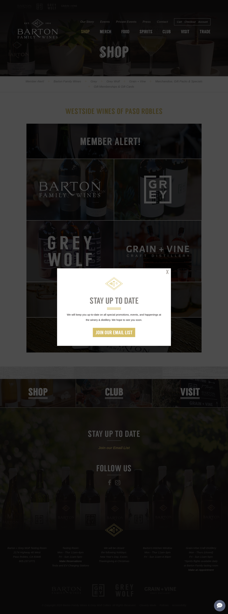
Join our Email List (114, 333)
